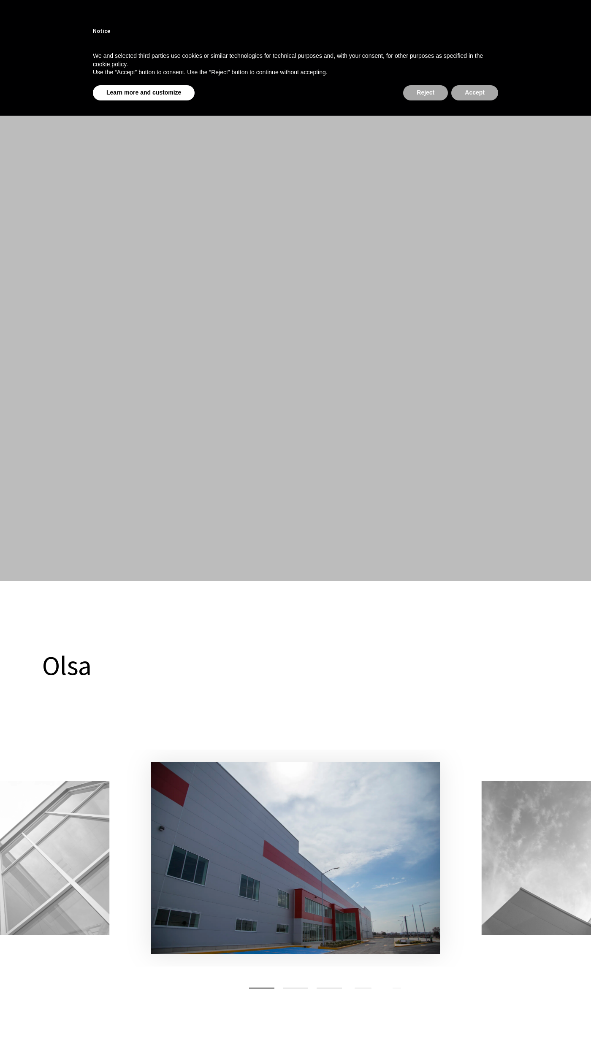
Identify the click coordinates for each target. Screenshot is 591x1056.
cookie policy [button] (109, 64)
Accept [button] (475, 92)
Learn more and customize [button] (143, 92)
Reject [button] (425, 92)
